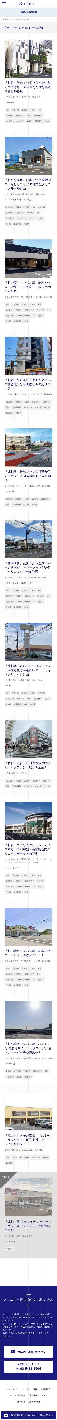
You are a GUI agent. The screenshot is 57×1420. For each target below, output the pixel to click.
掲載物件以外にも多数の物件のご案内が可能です (32, 1415)
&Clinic (27, 4)
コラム (44, 1395)
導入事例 (33, 1395)
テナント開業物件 (18, 1395)
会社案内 (21, 1402)
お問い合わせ (34, 1402)
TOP (4, 19)
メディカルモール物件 (16, 19)
